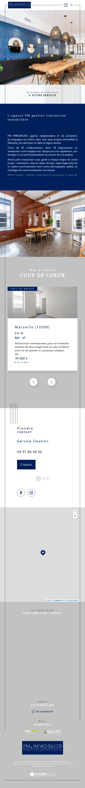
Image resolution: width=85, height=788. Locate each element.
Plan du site (33, 764)
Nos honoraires (19, 764)
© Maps (58, 600)
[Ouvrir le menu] (66, 5)
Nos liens (68, 764)
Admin (60, 764)
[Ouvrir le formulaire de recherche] (71, 5)
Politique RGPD (38, 766)
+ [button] (75, 511)
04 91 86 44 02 (29, 452)
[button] (51, 382)
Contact (80, 241)
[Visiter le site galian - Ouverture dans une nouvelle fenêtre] (52, 731)
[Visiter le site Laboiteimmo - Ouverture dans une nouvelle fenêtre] (42, 778)
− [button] (75, 516)
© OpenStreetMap (71, 600)
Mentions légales (48, 764)
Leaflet (48, 600)
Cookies (49, 766)
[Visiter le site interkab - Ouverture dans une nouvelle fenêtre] (31, 731)
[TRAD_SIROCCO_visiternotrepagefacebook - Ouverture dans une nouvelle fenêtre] (21, 493)
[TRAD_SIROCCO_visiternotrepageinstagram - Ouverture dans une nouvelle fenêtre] (31, 493)
